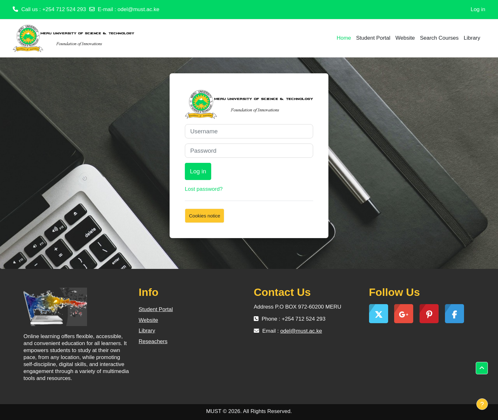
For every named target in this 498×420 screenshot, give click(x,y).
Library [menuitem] (472, 38)
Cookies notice (204, 215)
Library (147, 331)
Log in (478, 9)
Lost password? (204, 189)
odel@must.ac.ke (138, 9)
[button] (482, 368)
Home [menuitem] (344, 38)
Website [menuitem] (405, 38)
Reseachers (153, 341)
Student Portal (156, 309)
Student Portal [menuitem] (373, 38)
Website (148, 320)
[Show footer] (482, 404)
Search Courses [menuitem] (439, 38)
